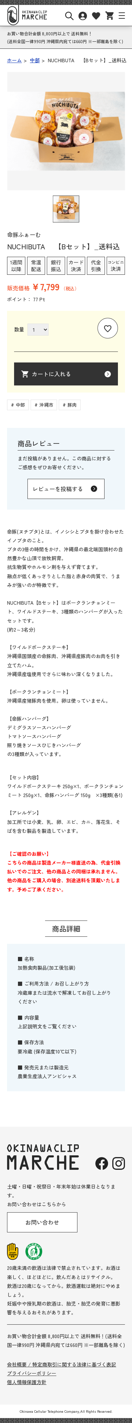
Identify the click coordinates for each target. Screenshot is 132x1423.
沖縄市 (46, 404)
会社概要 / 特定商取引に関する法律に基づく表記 (61, 1364)
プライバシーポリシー (31, 1373)
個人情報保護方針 (26, 1382)
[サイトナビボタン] (122, 15)
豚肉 (72, 404)
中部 (20, 404)
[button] (66, 209)
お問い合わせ (42, 1222)
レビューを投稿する (57, 488)
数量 (19, 329)
